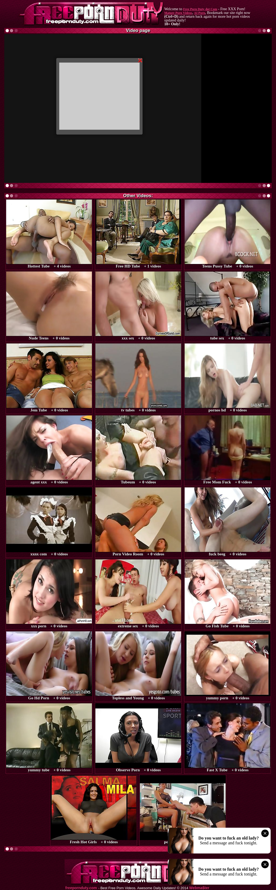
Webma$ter (199, 888)
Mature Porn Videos (178, 13)
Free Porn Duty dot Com (200, 9)
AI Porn (199, 13)
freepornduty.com (81, 888)
